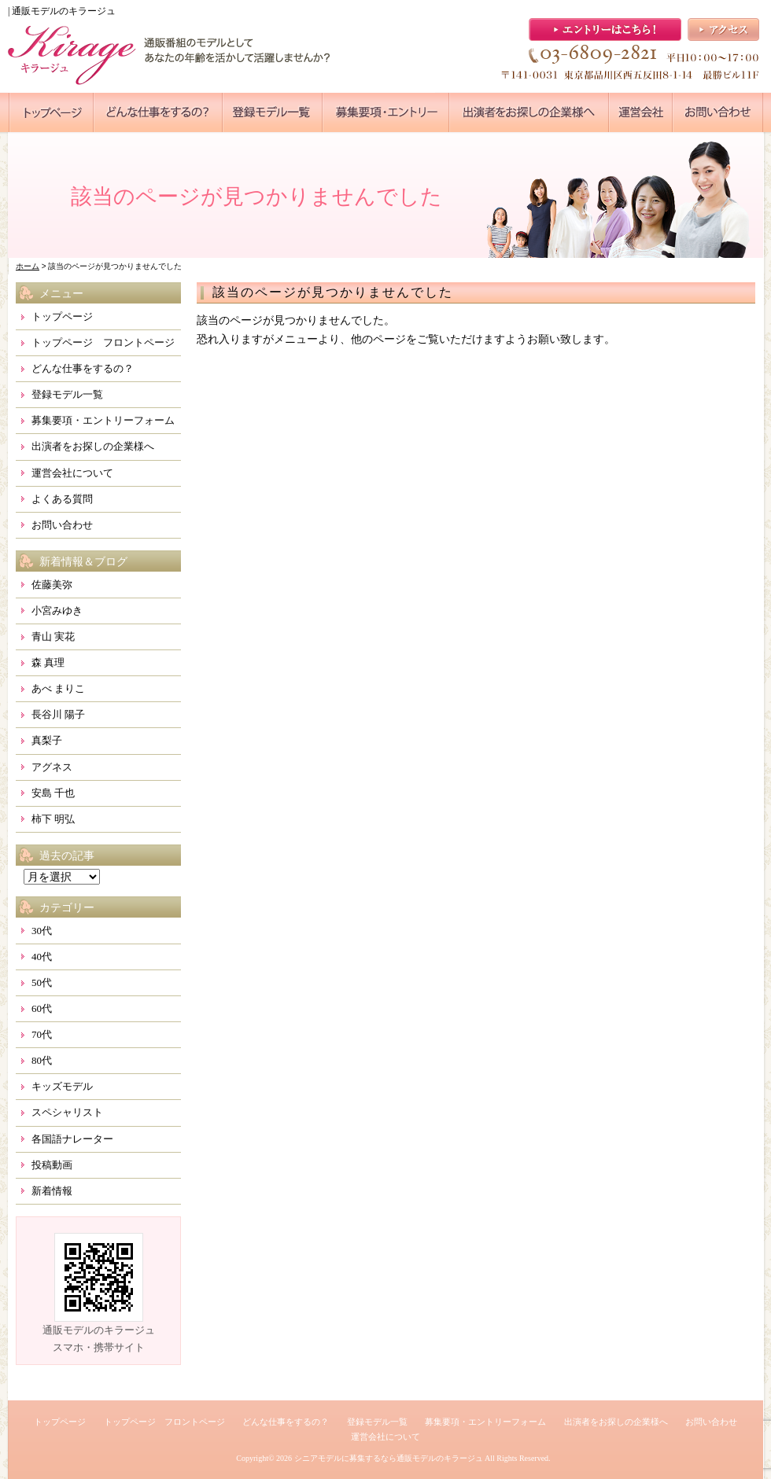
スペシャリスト (67, 1112)
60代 (41, 1008)
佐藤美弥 (51, 584)
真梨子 (46, 740)
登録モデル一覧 (67, 394)
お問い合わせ (62, 525)
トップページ (62, 316)
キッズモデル (62, 1086)
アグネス (51, 767)
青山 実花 (53, 636)
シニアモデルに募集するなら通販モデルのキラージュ (388, 1458)
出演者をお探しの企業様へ (92, 446)
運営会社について (72, 473)
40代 (41, 956)
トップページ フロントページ (103, 342)
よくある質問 (62, 499)
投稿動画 (51, 1165)
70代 (41, 1034)
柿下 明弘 (53, 819)
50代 (41, 982)
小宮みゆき (57, 610)
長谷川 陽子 (58, 714)
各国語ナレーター (72, 1139)
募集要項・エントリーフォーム (103, 420)
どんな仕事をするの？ (82, 368)
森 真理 (48, 662)
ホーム (27, 266)
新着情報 (51, 1191)
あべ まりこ (58, 688)
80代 (41, 1060)
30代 (41, 930)
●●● (51, 112)
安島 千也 (53, 793)
